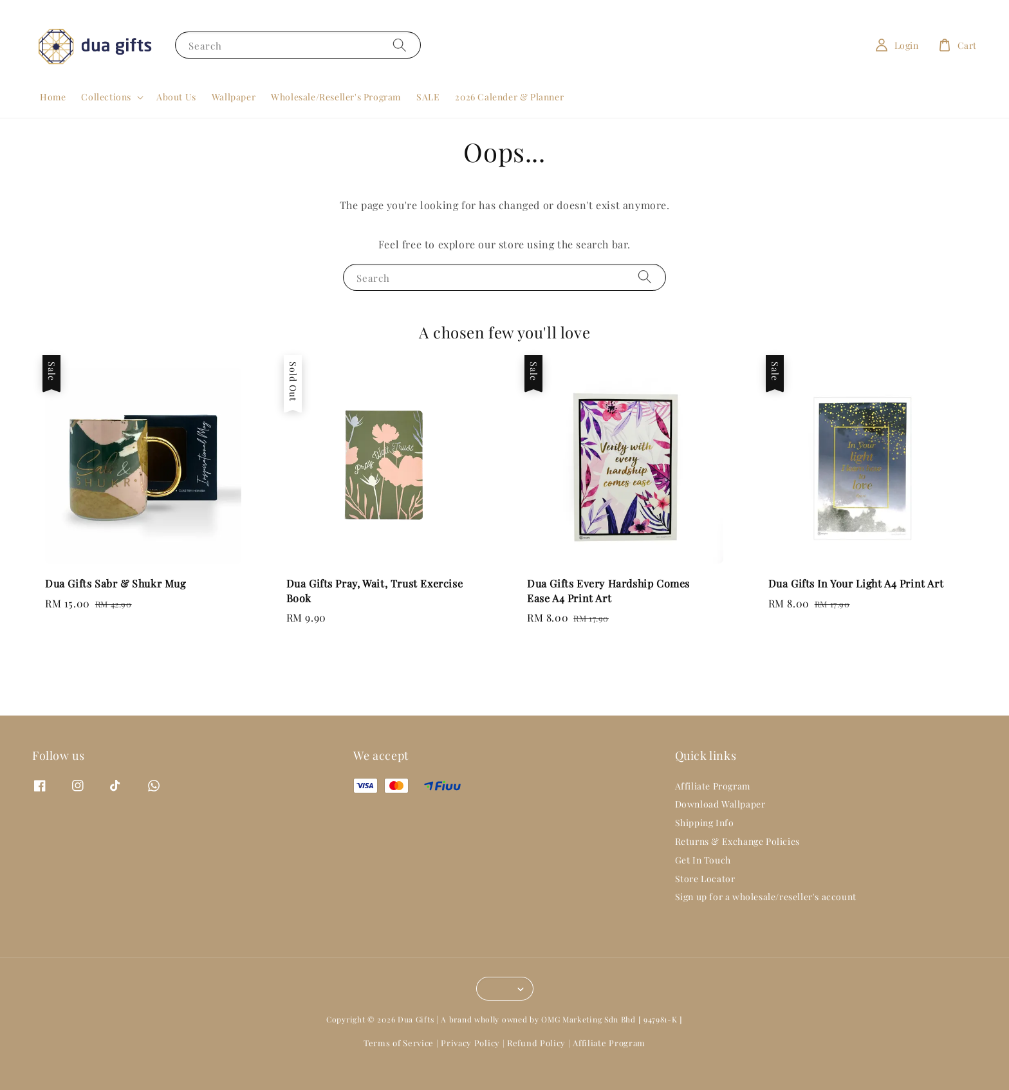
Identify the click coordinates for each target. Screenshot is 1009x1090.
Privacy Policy (470, 1042)
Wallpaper (233, 97)
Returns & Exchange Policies (737, 841)
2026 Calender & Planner (509, 97)
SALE (428, 97)
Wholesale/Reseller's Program (336, 97)
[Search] (399, 44)
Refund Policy (536, 1042)
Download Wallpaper (720, 804)
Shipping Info (704, 823)
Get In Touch (703, 860)
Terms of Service (399, 1042)
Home (53, 97)
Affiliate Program (712, 786)
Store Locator (705, 879)
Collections (106, 97)
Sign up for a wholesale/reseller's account (765, 897)
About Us (176, 97)
